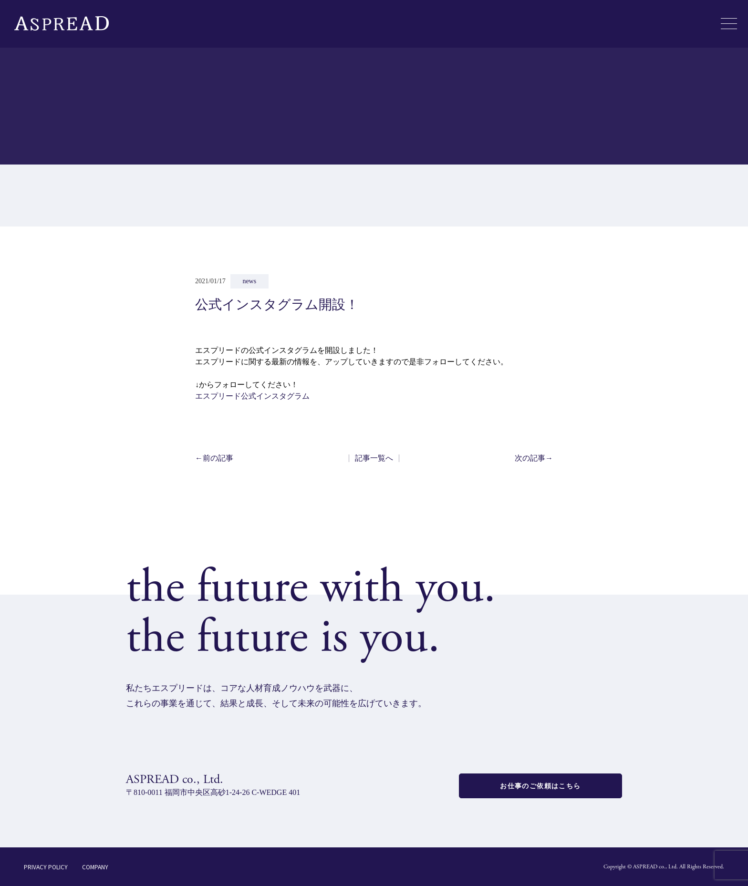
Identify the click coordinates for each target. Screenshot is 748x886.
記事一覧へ (374, 458)
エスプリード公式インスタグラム (252, 396)
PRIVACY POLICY (46, 867)
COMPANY (95, 867)
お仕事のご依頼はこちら (540, 786)
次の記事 (534, 458)
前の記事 (214, 458)
